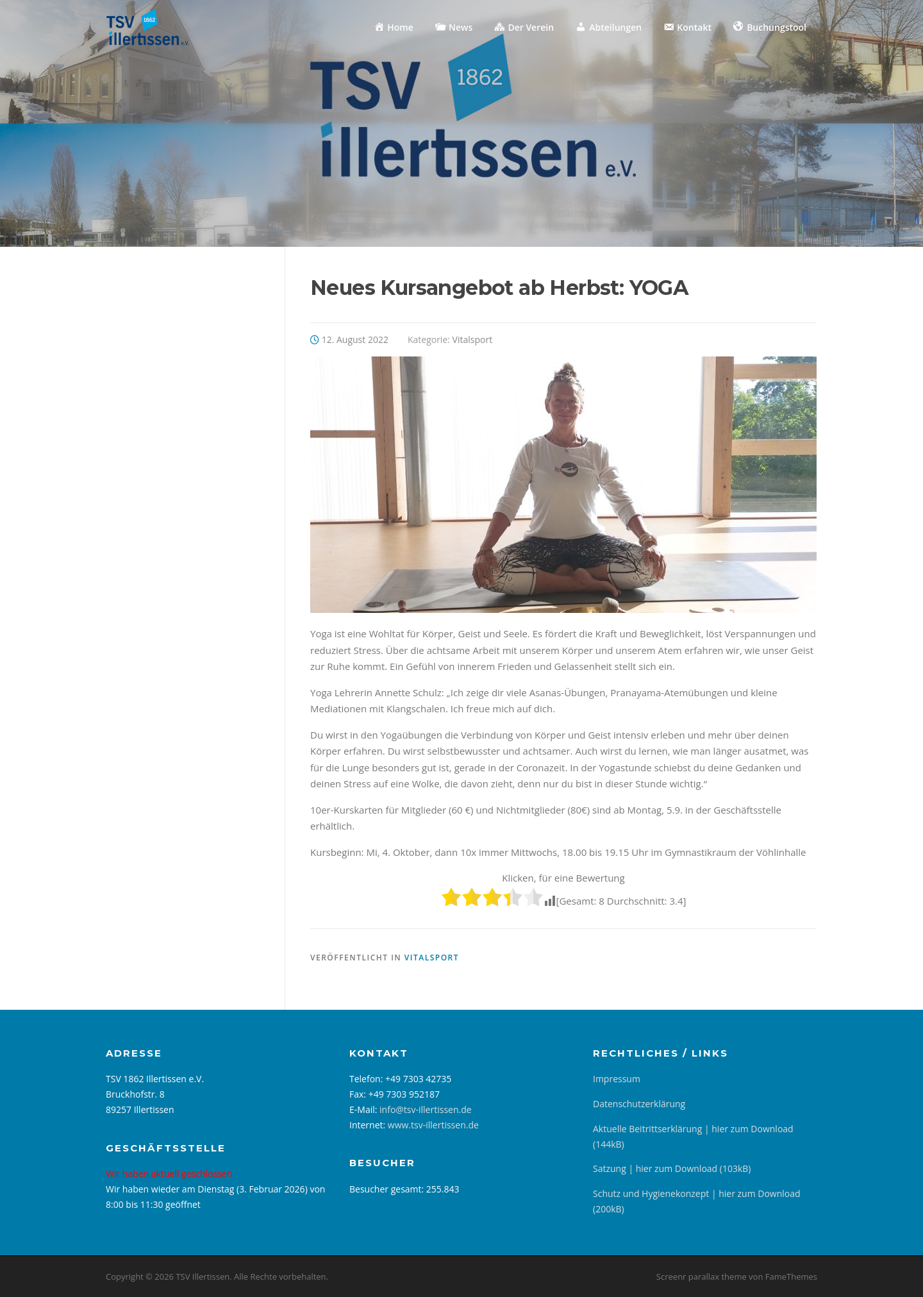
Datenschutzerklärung (639, 1104)
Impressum (616, 1079)
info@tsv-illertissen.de (425, 1109)
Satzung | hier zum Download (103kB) (672, 1168)
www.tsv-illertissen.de (433, 1125)
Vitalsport (473, 339)
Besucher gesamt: (387, 1189)
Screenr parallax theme (701, 1276)
